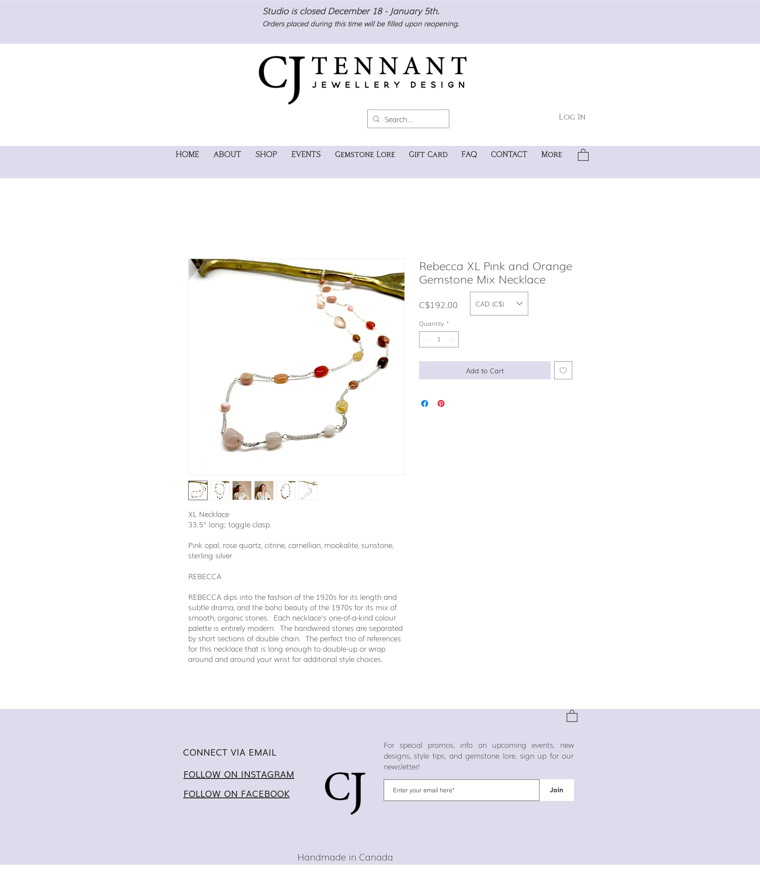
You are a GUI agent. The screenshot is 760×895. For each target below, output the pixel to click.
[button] (583, 154)
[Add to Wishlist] (563, 370)
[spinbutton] (439, 339)
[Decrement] (425, 339)
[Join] (556, 790)
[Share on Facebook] (424, 403)
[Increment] (452, 339)
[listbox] (499, 303)
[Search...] (408, 119)
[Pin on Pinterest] (441, 403)
